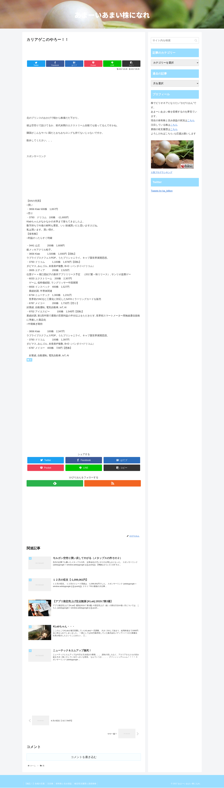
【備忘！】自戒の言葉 (35, 784)
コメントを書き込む (84, 757)
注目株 (51, 784)
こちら (191, 120)
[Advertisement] (84, 50)
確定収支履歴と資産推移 (87, 784)
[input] (175, 40)
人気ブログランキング (161, 172)
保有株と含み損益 (65, 784)
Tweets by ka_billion (162, 191)
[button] (195, 40)
